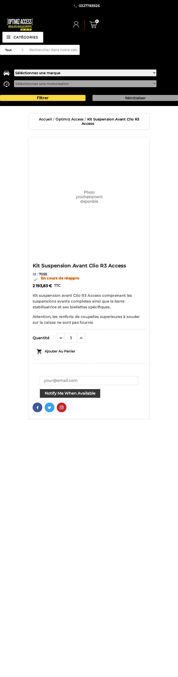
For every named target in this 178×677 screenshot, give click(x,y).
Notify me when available (70, 393)
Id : (36, 274)
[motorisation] (85, 83)
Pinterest (61, 407)
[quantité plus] (81, 338)
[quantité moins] (61, 338)
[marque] (85, 72)
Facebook (37, 407)
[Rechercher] (53, 50)
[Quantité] (71, 338)
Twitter (49, 407)
